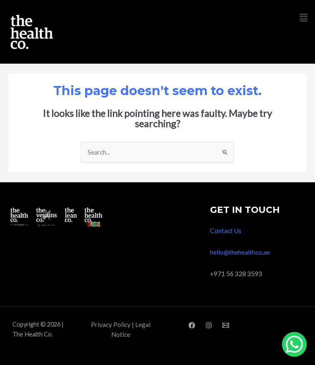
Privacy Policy (111, 324)
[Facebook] (192, 325)
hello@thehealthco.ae (240, 252)
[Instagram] (208, 325)
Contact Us (225, 230)
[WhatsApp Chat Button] (294, 344)
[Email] (225, 325)
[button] (304, 17)
